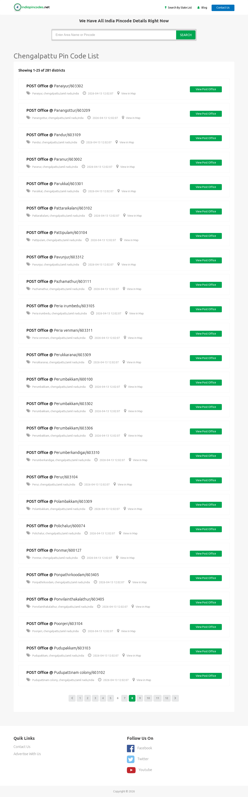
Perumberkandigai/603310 (77, 452)
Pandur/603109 (68, 134)
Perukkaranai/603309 (73, 354)
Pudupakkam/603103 (73, 648)
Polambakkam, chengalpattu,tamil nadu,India (55, 509)
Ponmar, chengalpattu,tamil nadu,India (52, 557)
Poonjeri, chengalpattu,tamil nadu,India (52, 631)
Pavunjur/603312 (69, 257)
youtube (139, 769)
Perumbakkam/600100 (74, 379)
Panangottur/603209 (73, 110)
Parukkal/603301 (69, 183)
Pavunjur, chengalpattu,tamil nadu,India (52, 264)
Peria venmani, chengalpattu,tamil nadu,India (55, 337)
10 (148, 698)
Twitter (138, 759)
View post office (205, 89)
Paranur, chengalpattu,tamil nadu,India (52, 166)
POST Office (37, 86)
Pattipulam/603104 (71, 232)
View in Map (126, 93)
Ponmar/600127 (68, 550)
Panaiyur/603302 (69, 86)
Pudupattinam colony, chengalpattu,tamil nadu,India (60, 680)
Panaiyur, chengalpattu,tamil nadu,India (52, 93)
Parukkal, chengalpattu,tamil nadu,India (52, 191)
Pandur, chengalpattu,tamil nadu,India (51, 142)
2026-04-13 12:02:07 (98, 93)
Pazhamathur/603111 (73, 281)
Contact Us (222, 7)
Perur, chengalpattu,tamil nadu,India (50, 484)
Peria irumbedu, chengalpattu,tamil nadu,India (56, 313)
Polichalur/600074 (70, 526)
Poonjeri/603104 (69, 623)
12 (167, 698)
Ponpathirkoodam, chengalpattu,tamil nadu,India (58, 582)
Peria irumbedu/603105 (75, 306)
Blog (204, 7)
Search (186, 35)
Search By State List (179, 7)
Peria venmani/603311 (74, 330)
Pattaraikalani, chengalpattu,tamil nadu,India (55, 215)
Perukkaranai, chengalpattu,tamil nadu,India (55, 362)
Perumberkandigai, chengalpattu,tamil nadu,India (58, 460)
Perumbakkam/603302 (74, 403)
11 (157, 698)
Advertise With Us (27, 754)
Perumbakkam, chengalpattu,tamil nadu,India (56, 386)
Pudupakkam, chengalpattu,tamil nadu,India (55, 655)
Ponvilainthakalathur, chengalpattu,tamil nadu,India (59, 606)
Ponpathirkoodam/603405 (77, 574)
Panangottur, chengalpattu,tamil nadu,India (55, 117)
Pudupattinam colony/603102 (80, 672)
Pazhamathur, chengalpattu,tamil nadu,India (55, 289)
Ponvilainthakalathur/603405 (80, 599)
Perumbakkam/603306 (74, 428)
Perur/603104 (66, 477)
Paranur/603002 (69, 159)
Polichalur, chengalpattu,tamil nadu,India (53, 533)
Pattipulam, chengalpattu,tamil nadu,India (54, 240)
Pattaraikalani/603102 (74, 208)
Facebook (139, 748)
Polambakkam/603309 (74, 501)
